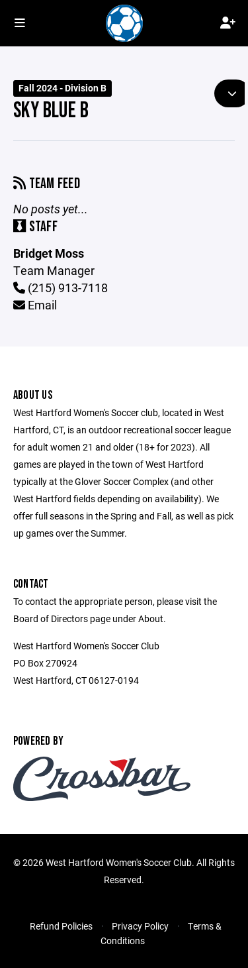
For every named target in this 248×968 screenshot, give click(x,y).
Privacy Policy (140, 926)
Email (35, 305)
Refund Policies (61, 926)
